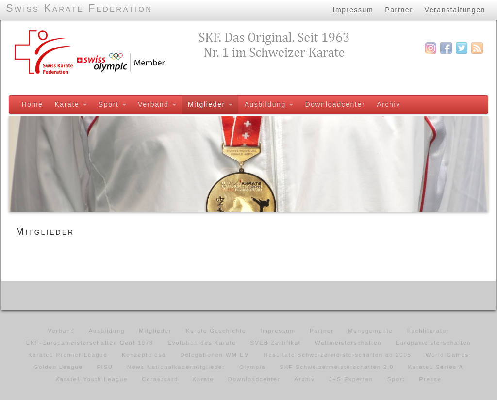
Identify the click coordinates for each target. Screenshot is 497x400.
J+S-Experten (351, 379)
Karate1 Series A (435, 367)
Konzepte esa (144, 355)
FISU (105, 367)
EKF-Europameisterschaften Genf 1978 (89, 343)
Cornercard (160, 379)
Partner (399, 9)
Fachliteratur (428, 331)
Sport (112, 104)
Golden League (58, 367)
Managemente (370, 331)
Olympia (252, 367)
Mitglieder (209, 104)
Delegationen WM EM (214, 355)
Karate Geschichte (216, 331)
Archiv (388, 104)
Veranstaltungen (455, 9)
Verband (156, 104)
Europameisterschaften (433, 343)
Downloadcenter (335, 104)
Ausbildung (268, 104)
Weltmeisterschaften (348, 343)
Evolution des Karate (201, 343)
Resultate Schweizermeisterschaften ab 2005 (338, 355)
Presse (430, 379)
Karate (70, 104)
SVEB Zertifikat (275, 343)
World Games (447, 355)
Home (32, 104)
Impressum (352, 9)
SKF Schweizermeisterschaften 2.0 (337, 367)
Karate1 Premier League (68, 355)
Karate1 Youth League (91, 379)
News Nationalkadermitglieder (176, 367)
